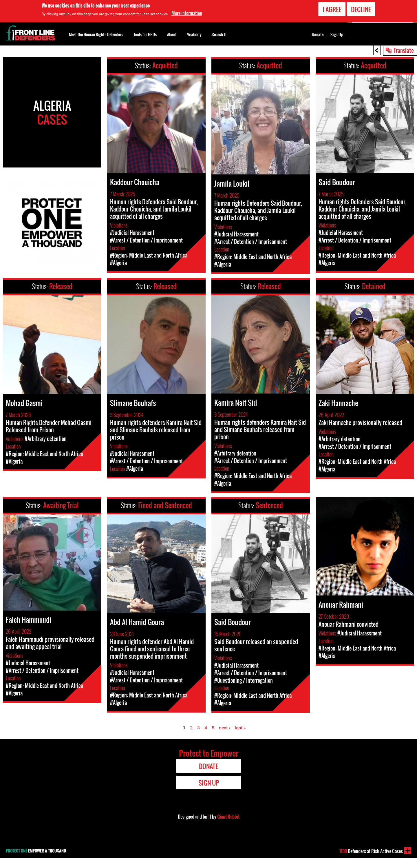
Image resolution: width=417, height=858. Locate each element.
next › (224, 728)
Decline (361, 8)
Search (219, 34)
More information (186, 12)
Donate (317, 34)
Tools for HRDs (145, 34)
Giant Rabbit (228, 816)
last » (240, 728)
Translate (404, 50)
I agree (332, 8)
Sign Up (336, 34)
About (172, 34)
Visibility (194, 34)
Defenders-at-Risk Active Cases (371, 851)
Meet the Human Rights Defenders (96, 34)
